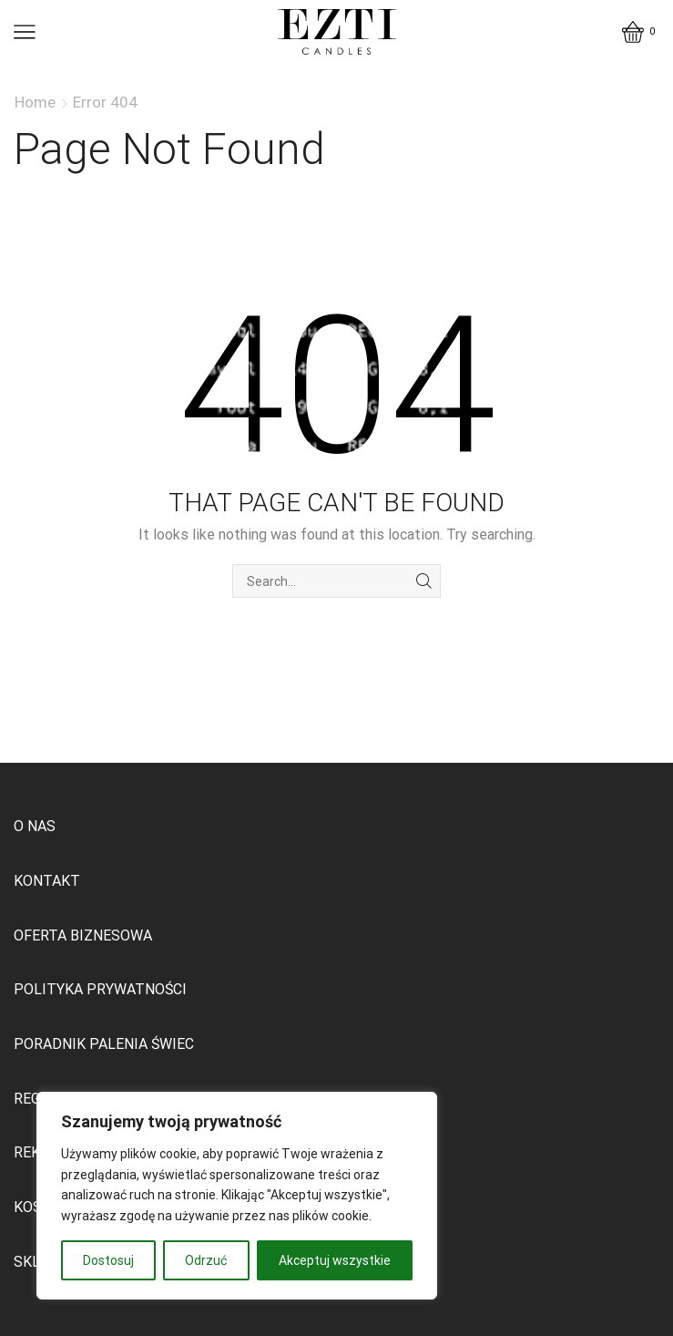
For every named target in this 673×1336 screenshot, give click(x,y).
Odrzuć (206, 1260)
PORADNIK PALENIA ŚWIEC (104, 1044)
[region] (236, 1196)
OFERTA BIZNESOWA (83, 935)
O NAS (35, 826)
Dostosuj (108, 1260)
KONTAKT (47, 880)
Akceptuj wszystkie (335, 1260)
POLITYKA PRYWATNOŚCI (100, 989)
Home (35, 102)
